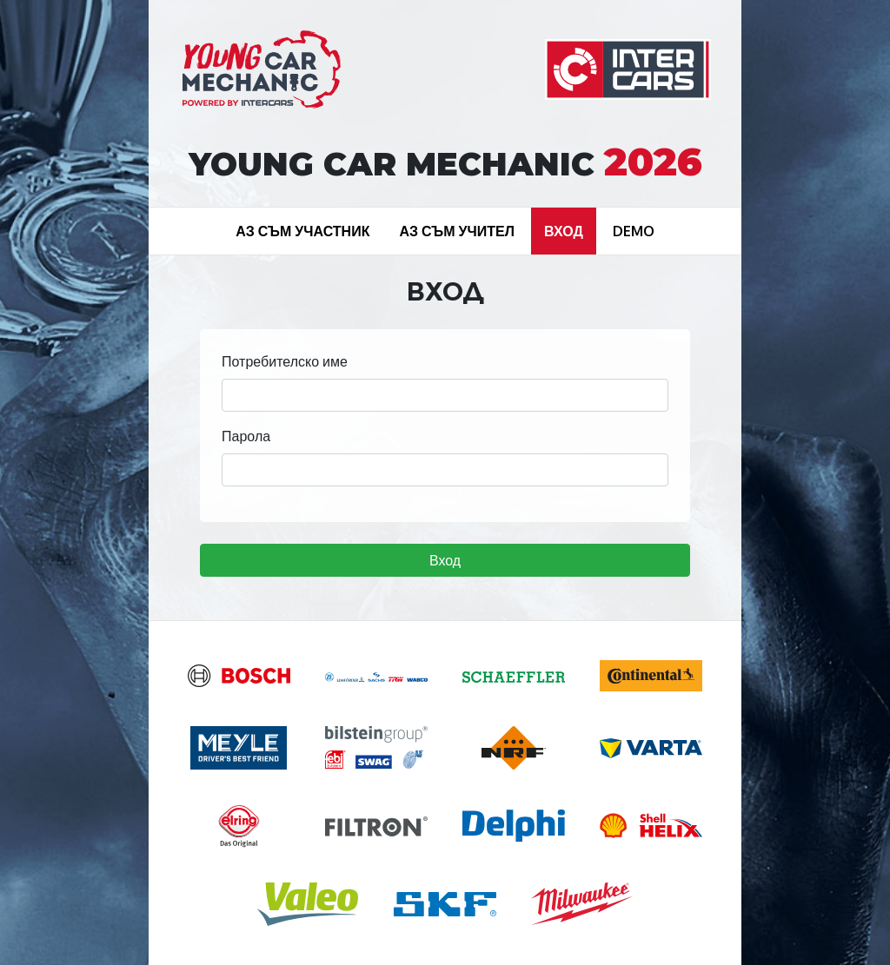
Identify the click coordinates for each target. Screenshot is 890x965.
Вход (445, 560)
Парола (246, 436)
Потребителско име (285, 361)
